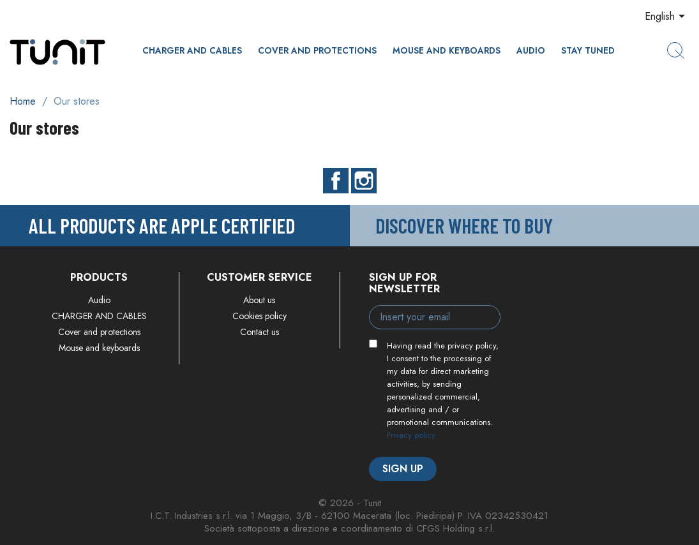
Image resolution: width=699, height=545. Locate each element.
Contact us (259, 331)
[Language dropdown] (667, 17)
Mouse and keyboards (446, 50)
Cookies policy (259, 316)
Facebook (336, 180)
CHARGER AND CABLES (192, 50)
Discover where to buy (464, 225)
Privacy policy (411, 435)
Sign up (402, 468)
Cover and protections (317, 50)
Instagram (364, 180)
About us (259, 300)
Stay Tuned (588, 50)
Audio (530, 50)
